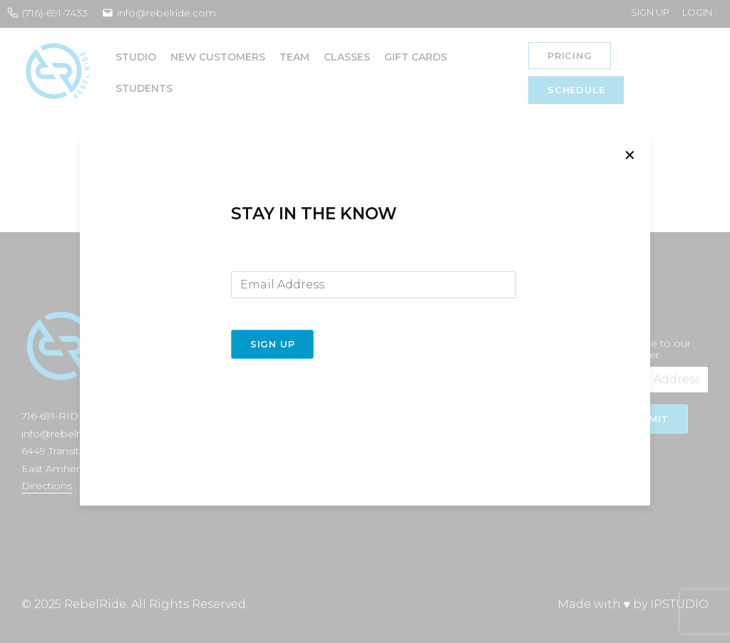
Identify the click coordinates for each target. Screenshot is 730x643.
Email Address (266, 260)
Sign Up (272, 344)
